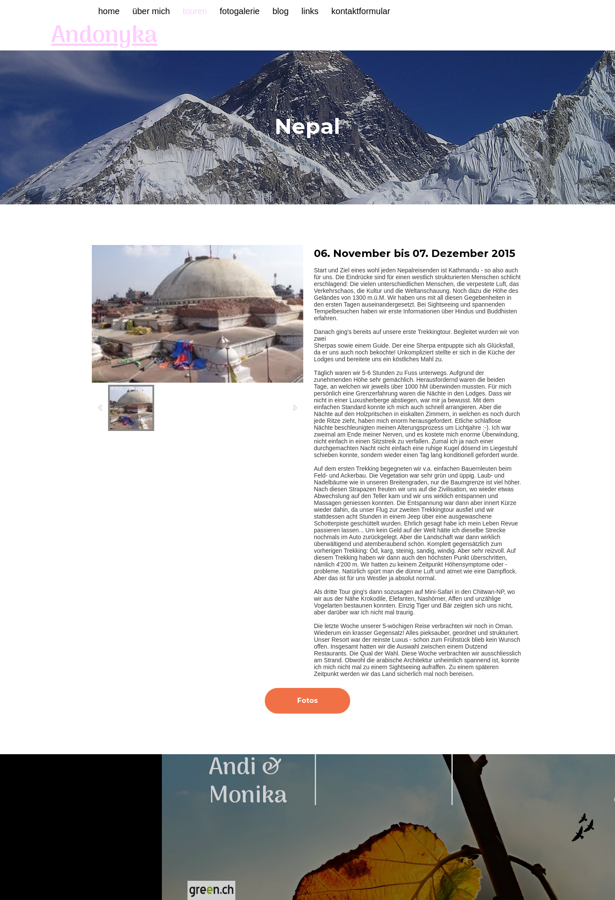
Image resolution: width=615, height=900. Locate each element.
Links (310, 11)
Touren (195, 11)
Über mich (151, 11)
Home (109, 11)
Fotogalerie (240, 11)
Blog (280, 11)
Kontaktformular (360, 11)
